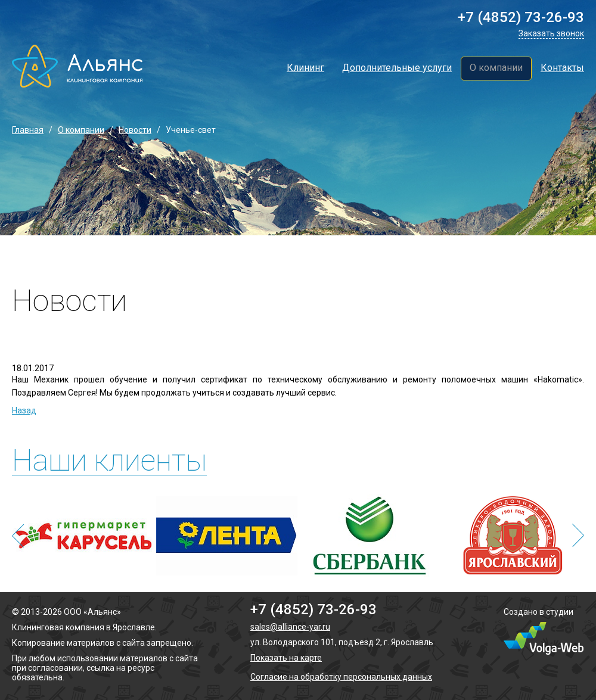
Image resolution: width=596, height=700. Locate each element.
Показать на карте (286, 657)
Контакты (562, 67)
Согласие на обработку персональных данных (341, 677)
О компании (496, 67)
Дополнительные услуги (397, 67)
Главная (28, 130)
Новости (135, 130)
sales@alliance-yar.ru (290, 626)
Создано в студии (538, 612)
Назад (24, 410)
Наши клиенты (109, 461)
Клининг (305, 67)
